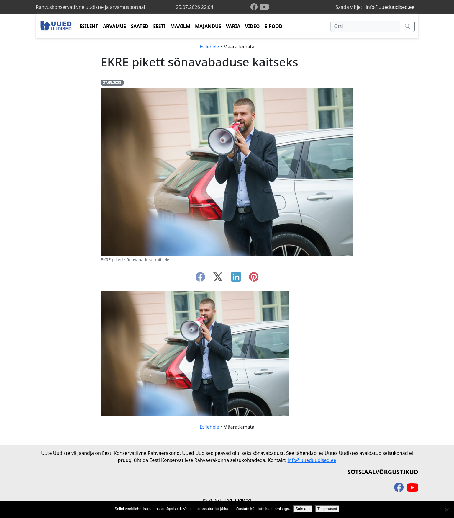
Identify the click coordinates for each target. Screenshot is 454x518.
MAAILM (180, 26)
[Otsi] (365, 26)
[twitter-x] (218, 278)
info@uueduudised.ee (390, 7)
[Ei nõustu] (447, 509)
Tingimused (327, 508)
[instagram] (253, 278)
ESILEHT (89, 26)
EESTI (159, 26)
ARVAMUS (114, 26)
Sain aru (303, 508)
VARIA (233, 26)
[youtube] (264, 7)
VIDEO (252, 26)
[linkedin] (236, 278)
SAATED (139, 26)
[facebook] (255, 7)
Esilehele (209, 46)
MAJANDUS (208, 26)
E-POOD (273, 26)
